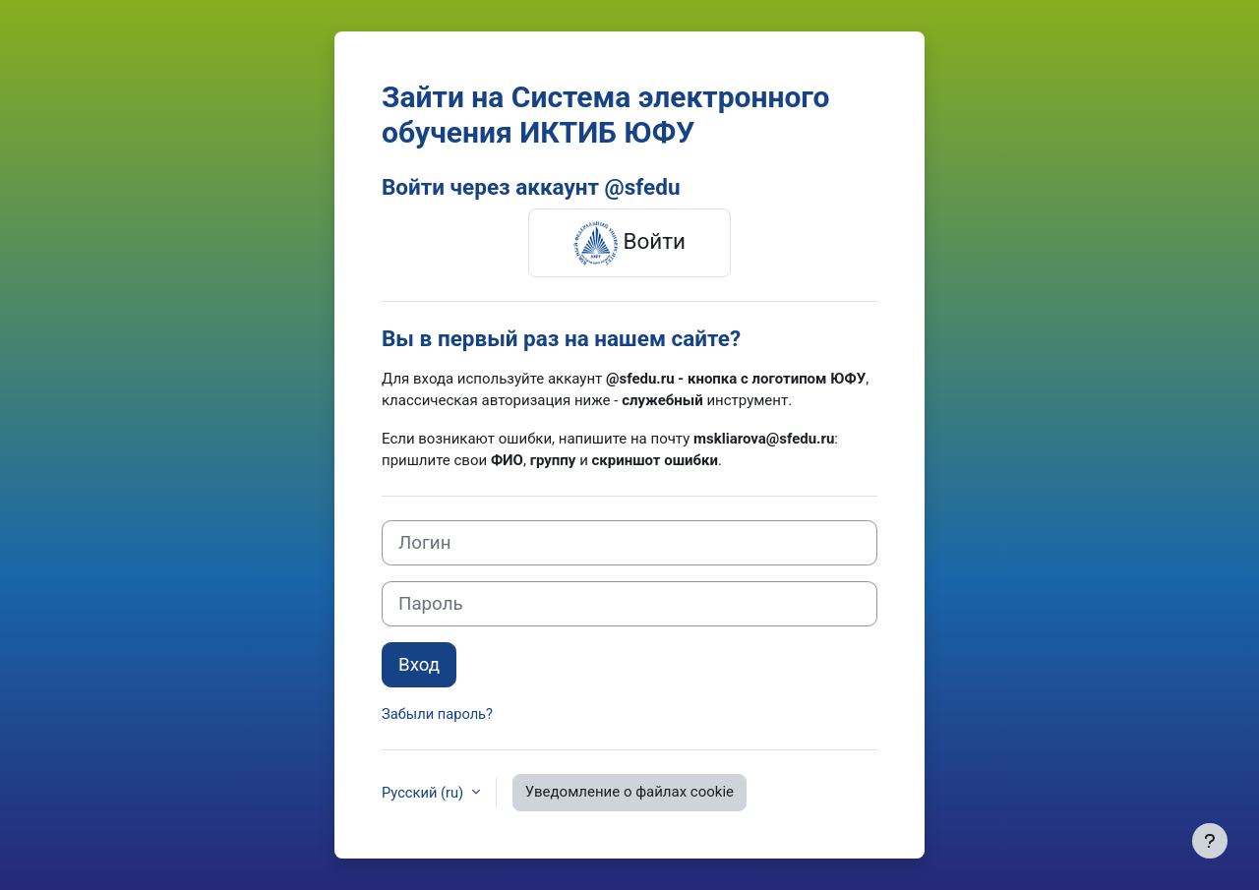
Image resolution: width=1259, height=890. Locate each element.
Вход (419, 665)
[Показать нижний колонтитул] (1210, 841)
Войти (629, 242)
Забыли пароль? (439, 714)
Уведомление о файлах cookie (631, 792)
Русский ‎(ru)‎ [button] (425, 792)
